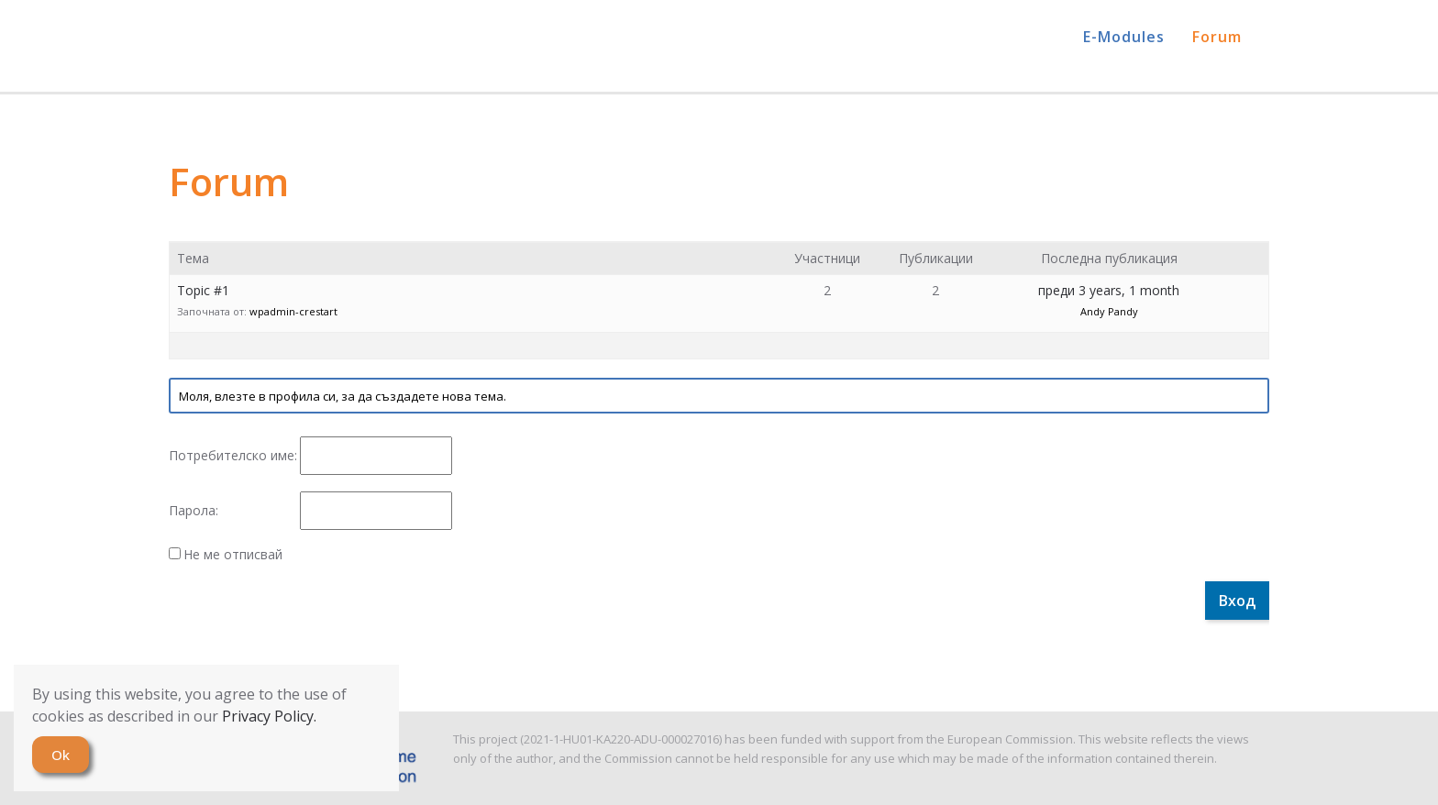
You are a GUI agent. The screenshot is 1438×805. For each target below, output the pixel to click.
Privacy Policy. (269, 716)
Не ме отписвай (232, 554)
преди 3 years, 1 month (1108, 290)
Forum (1217, 37)
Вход (1237, 600)
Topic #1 (203, 290)
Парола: (193, 510)
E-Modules (1124, 37)
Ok (60, 754)
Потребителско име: (233, 455)
